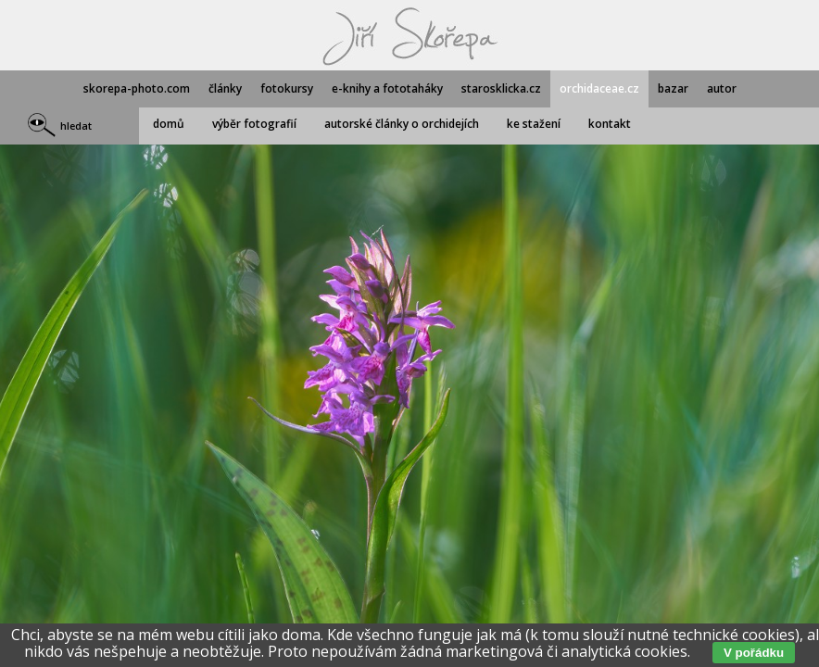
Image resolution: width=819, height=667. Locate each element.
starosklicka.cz (501, 88)
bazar (673, 88)
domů (168, 124)
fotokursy (286, 88)
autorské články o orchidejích (401, 124)
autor (722, 88)
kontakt (609, 124)
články (225, 88)
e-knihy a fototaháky (387, 88)
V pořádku (754, 653)
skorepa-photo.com (136, 88)
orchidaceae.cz (599, 88)
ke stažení (534, 124)
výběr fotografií (254, 124)
